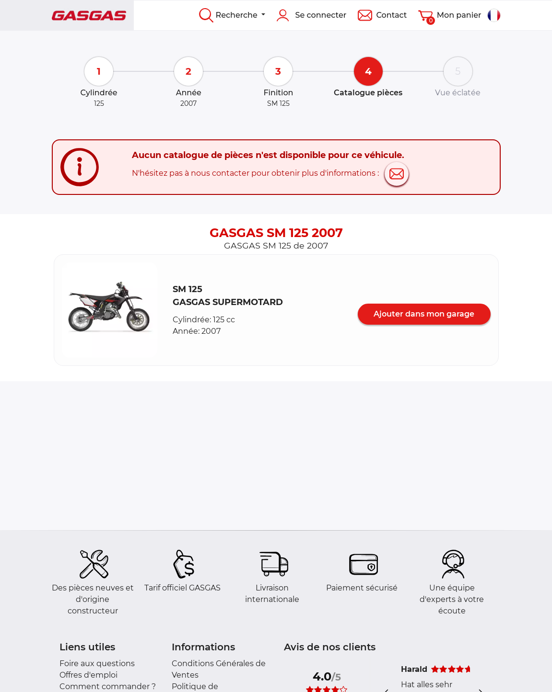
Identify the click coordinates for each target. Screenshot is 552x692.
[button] (110, 310)
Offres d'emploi (88, 675)
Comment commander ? (107, 686)
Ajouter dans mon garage (424, 313)
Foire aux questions (97, 663)
